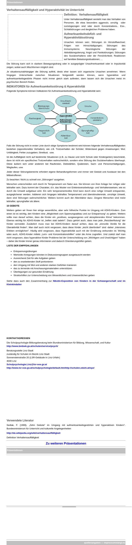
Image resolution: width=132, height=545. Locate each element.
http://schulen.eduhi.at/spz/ (79, 368)
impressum (110, 543)
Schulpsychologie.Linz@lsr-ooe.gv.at (27, 364)
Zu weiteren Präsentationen (66, 443)
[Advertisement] (35, 37)
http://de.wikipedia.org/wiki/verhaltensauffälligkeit (33, 433)
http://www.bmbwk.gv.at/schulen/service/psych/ (32, 346)
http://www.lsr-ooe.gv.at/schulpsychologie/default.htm (36, 368)
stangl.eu (120, 543)
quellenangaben (92, 543)
